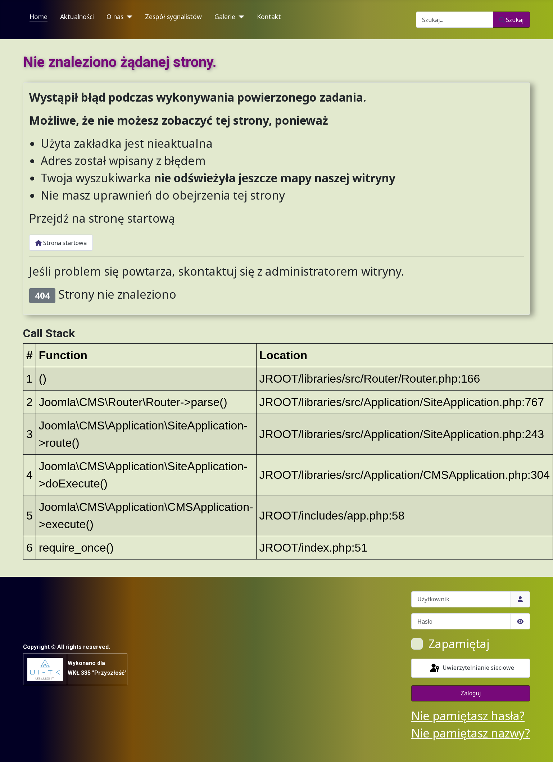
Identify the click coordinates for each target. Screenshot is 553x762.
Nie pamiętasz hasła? (468, 715)
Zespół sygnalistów (173, 16)
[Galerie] (239, 17)
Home (38, 16)
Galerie (224, 16)
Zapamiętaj (459, 643)
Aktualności (77, 16)
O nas (114, 16)
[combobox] (454, 20)
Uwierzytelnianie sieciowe (471, 668)
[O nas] (127, 17)
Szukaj (511, 20)
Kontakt (269, 16)
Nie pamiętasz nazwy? (470, 733)
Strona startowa (61, 243)
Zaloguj (471, 693)
